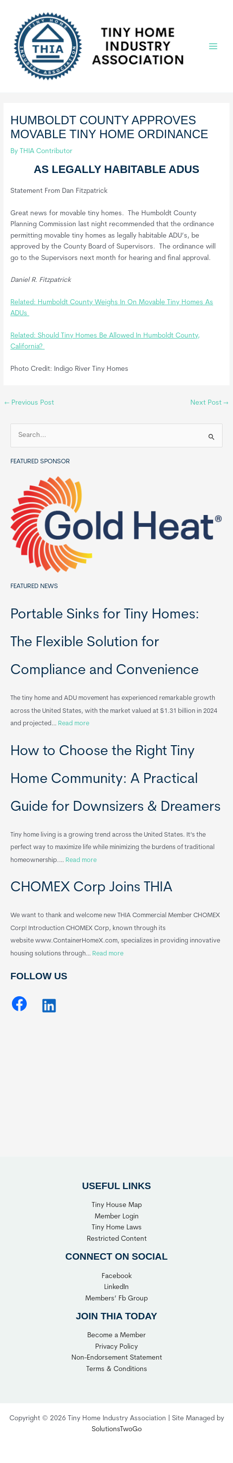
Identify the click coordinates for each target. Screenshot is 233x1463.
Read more (73, 723)
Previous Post (29, 403)
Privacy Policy (116, 1347)
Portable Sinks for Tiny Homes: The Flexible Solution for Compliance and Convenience (104, 643)
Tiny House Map (117, 1205)
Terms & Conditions (116, 1369)
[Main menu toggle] (213, 46)
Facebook (117, 1276)
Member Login (117, 1216)
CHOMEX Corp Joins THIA (91, 888)
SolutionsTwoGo (117, 1429)
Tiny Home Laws (117, 1227)
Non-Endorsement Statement (116, 1358)
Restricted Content (117, 1239)
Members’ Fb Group (116, 1298)
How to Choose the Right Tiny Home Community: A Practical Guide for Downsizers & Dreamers (115, 779)
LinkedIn (116, 1287)
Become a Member (116, 1335)
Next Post (209, 403)
